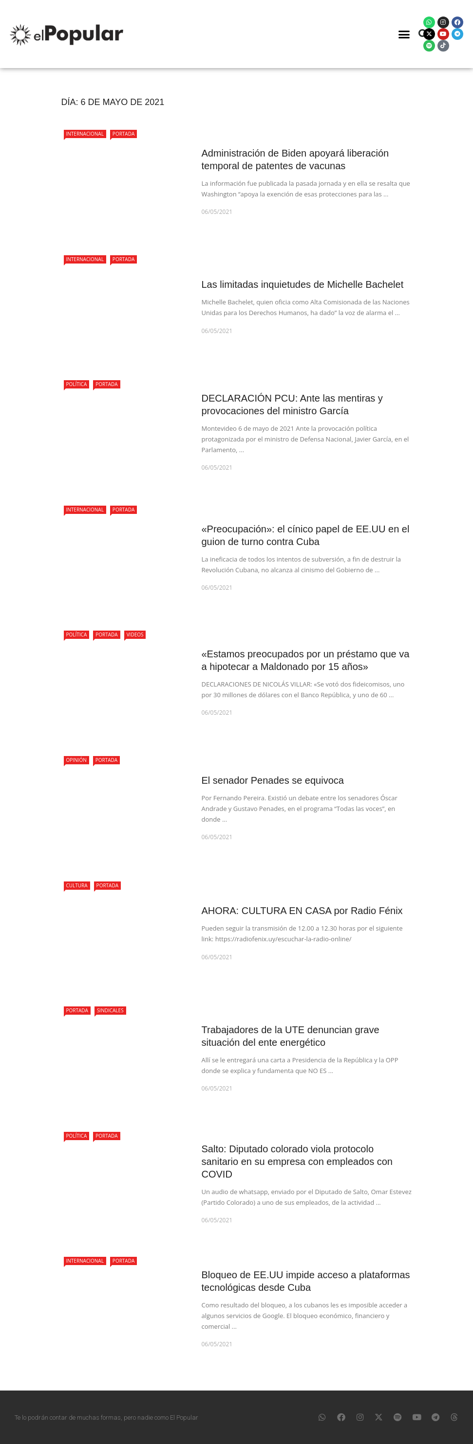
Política (76, 384)
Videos (135, 634)
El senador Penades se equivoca (273, 780)
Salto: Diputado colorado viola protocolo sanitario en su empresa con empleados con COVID (297, 1162)
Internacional (85, 133)
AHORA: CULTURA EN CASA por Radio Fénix (302, 910)
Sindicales (110, 1010)
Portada (123, 133)
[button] (404, 34)
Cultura (77, 885)
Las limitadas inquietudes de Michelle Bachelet (303, 284)
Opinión (76, 760)
